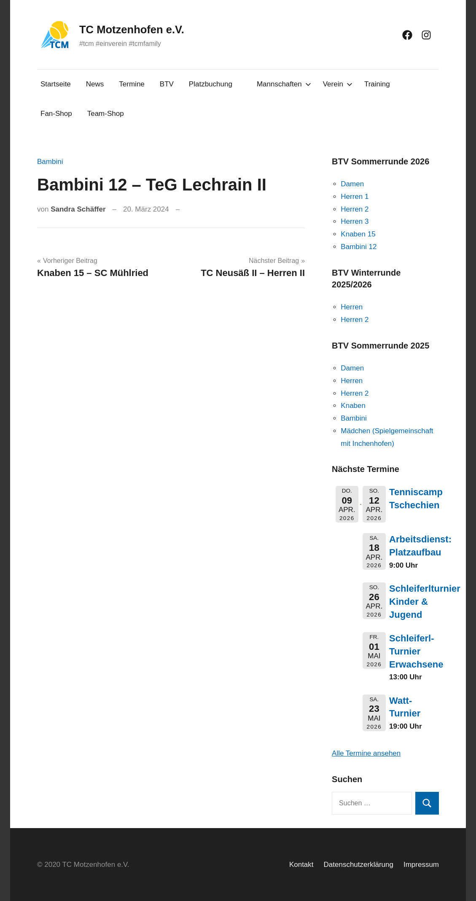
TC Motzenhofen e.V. (145, 28)
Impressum (421, 865)
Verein (337, 84)
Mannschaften (284, 84)
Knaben (353, 406)
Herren (352, 307)
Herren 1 (354, 197)
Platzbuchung (210, 84)
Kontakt (301, 865)
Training (377, 84)
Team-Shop (105, 114)
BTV (167, 84)
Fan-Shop (56, 114)
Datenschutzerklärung (358, 865)
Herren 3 (354, 221)
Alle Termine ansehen (366, 753)
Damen (352, 184)
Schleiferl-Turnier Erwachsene (416, 651)
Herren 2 (354, 209)
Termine (131, 84)
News (95, 84)
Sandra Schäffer (78, 209)
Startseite (55, 84)
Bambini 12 (358, 247)
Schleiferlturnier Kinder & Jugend (424, 601)
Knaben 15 (358, 234)
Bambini (50, 162)
